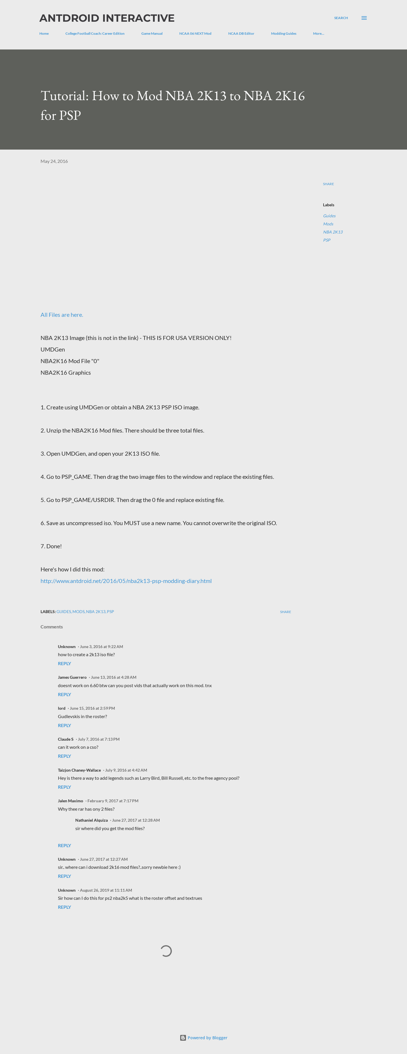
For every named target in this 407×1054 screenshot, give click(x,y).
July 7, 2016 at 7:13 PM (99, 739)
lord (61, 708)
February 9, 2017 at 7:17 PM (112, 800)
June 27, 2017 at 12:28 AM (136, 820)
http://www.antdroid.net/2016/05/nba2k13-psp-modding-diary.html (126, 580)
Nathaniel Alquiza (91, 820)
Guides (329, 215)
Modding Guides (283, 33)
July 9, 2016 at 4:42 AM (126, 770)
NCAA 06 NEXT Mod (195, 33)
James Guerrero (72, 677)
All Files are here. (62, 314)
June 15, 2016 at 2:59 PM (92, 708)
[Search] (341, 18)
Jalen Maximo (70, 800)
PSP (326, 240)
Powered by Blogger (203, 1037)
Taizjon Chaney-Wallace (79, 770)
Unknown (67, 646)
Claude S (66, 739)
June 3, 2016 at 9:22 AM (101, 646)
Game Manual (152, 33)
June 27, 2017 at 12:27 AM (104, 859)
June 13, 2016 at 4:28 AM (113, 677)
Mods (328, 223)
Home (44, 33)
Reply (64, 663)
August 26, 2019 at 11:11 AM (106, 890)
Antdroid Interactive (107, 18)
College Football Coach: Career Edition (95, 33)
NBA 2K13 (332, 231)
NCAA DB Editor (241, 33)
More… (318, 33)
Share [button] (328, 184)
